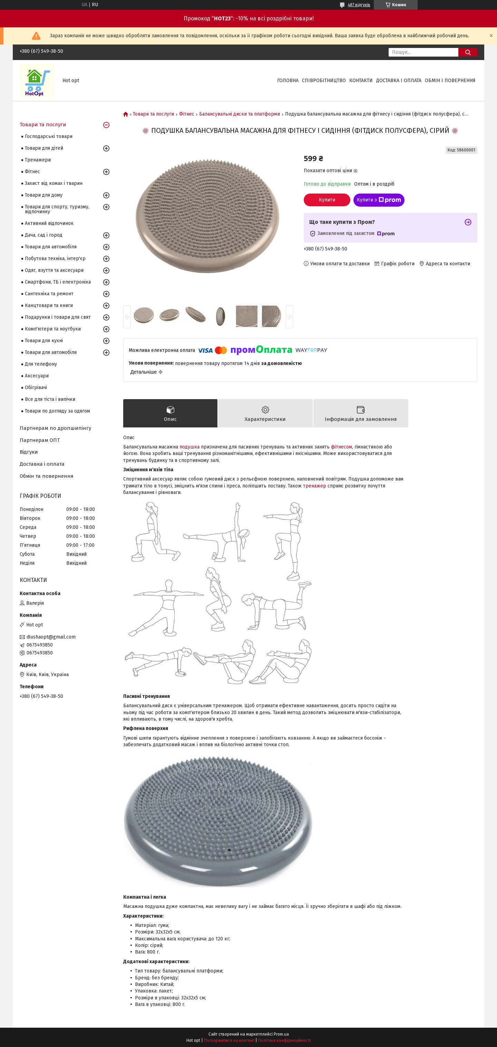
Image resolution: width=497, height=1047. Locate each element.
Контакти (361, 80)
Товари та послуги (153, 114)
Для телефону (41, 364)
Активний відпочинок (49, 223)
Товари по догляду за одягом (57, 411)
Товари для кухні (44, 341)
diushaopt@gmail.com (51, 637)
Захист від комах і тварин (53, 183)
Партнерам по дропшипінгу (55, 428)
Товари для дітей (44, 148)
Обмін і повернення (450, 80)
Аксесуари (37, 376)
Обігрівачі (36, 388)
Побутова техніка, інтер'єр (55, 258)
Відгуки (29, 452)
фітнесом (341, 447)
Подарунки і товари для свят (58, 317)
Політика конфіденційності (284, 1040)
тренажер (314, 486)
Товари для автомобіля (51, 247)
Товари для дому (43, 195)
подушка (189, 447)
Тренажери (38, 160)
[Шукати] (467, 52)
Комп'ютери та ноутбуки (53, 329)
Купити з (379, 200)
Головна (288, 80)
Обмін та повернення (47, 476)
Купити (327, 200)
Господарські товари (48, 136)
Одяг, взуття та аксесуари (54, 270)
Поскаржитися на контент (229, 1040)
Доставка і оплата (398, 80)
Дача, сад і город (43, 235)
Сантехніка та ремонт (49, 294)
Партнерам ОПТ (40, 440)
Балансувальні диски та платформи (239, 114)
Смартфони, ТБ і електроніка (58, 282)
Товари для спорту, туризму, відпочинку (57, 209)
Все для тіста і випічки (50, 399)
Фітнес (186, 114)
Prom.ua (281, 1034)
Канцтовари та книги (49, 305)
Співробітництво (324, 80)
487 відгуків (359, 4)
